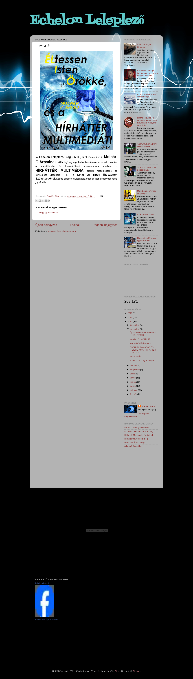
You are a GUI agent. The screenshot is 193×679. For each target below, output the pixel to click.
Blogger (136, 671)
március (134, 390)
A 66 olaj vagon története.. (144, 45)
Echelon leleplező (42, 583)
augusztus (135, 370)
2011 (130, 321)
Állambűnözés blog (133, 446)
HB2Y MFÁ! (135, 356)
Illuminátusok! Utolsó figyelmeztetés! (146, 239)
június (133, 378)
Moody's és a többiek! (140, 339)
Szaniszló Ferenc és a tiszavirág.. (146, 168)
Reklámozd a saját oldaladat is (46, 619)
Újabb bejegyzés (46, 224)
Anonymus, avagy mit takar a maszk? (147, 145)
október (134, 365)
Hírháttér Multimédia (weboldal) (139, 435)
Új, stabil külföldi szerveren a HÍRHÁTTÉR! (143, 333)
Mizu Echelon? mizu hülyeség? (146, 192)
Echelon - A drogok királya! (142, 360)
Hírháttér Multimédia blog (136, 439)
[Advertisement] (139, 468)
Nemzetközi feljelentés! (140, 343)
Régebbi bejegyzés (104, 224)
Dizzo (117, 671)
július (133, 374)
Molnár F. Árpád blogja (134, 442)
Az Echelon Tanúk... (146, 214)
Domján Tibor (148, 406)
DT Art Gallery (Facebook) (136, 427)
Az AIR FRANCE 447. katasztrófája (147, 95)
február (133, 394)
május (133, 382)
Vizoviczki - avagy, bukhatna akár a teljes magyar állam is (147, 73)
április (133, 386)
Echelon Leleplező (87, 20)
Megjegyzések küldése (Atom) (62, 231)
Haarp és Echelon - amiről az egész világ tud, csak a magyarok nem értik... (147, 122)
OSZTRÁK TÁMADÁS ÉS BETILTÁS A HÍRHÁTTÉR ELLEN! (143, 349)
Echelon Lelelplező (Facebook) (138, 431)
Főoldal (75, 224)
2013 (130, 313)
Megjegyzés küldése (48, 212)
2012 (130, 317)
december (135, 325)
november (135, 329)
